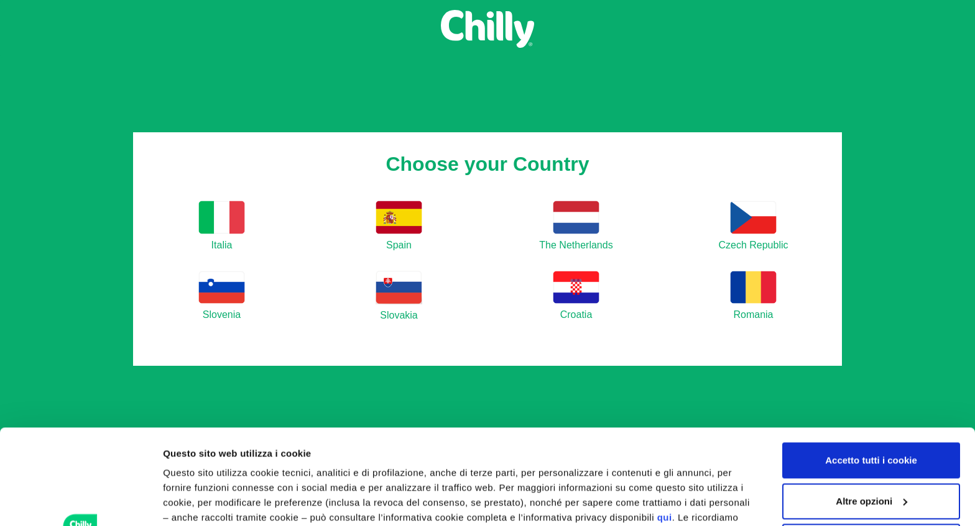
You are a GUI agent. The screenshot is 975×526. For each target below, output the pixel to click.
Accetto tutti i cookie (871, 365)
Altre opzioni (191, 501)
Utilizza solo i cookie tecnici (871, 447)
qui (664, 422)
